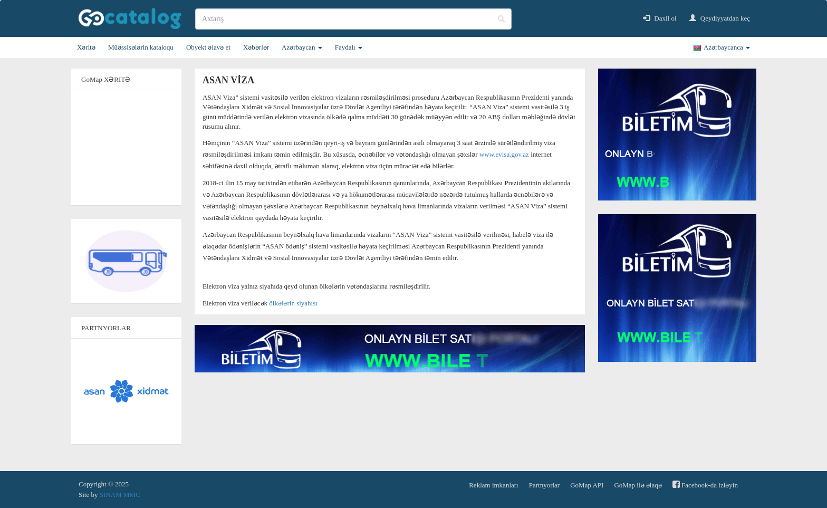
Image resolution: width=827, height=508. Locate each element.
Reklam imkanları (493, 485)
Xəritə (86, 47)
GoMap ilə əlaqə (637, 485)
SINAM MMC (120, 495)
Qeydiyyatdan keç (719, 18)
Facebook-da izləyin (705, 484)
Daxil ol (660, 18)
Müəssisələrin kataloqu (141, 47)
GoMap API (586, 485)
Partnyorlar (544, 485)
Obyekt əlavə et (208, 47)
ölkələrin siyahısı (293, 303)
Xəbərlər (256, 47)
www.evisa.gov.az (504, 154)
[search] (353, 19)
